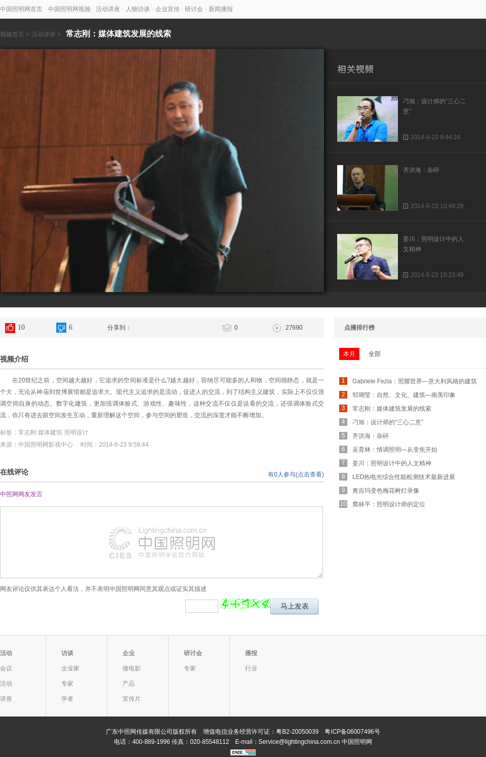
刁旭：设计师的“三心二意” (387, 422)
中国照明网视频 (69, 9)
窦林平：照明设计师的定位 (388, 504)
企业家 (70, 668)
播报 (251, 653)
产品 (129, 683)
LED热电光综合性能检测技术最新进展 (403, 477)
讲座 (6, 698)
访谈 (67, 653)
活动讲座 (108, 9)
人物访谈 (138, 9)
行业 (251, 668)
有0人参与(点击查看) (296, 474)
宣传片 (132, 698)
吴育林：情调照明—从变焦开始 (394, 449)
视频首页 (12, 34)
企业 (129, 653)
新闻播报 (221, 9)
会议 (6, 668)
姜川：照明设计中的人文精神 (391, 463)
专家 (67, 683)
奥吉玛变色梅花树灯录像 (385, 490)
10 (21, 327)
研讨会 (194, 9)
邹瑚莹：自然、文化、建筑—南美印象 (404, 395)
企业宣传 (167, 9)
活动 (6, 653)
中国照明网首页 (21, 9)
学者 (67, 698)
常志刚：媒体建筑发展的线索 (391, 408)
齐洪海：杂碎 (421, 170)
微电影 (132, 668)
